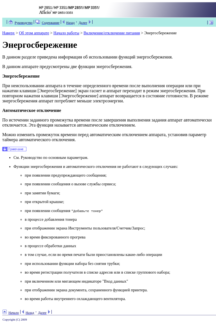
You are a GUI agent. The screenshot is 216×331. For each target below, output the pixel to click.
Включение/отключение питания (112, 33)
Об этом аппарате (34, 33)
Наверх (8, 33)
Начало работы (66, 33)
